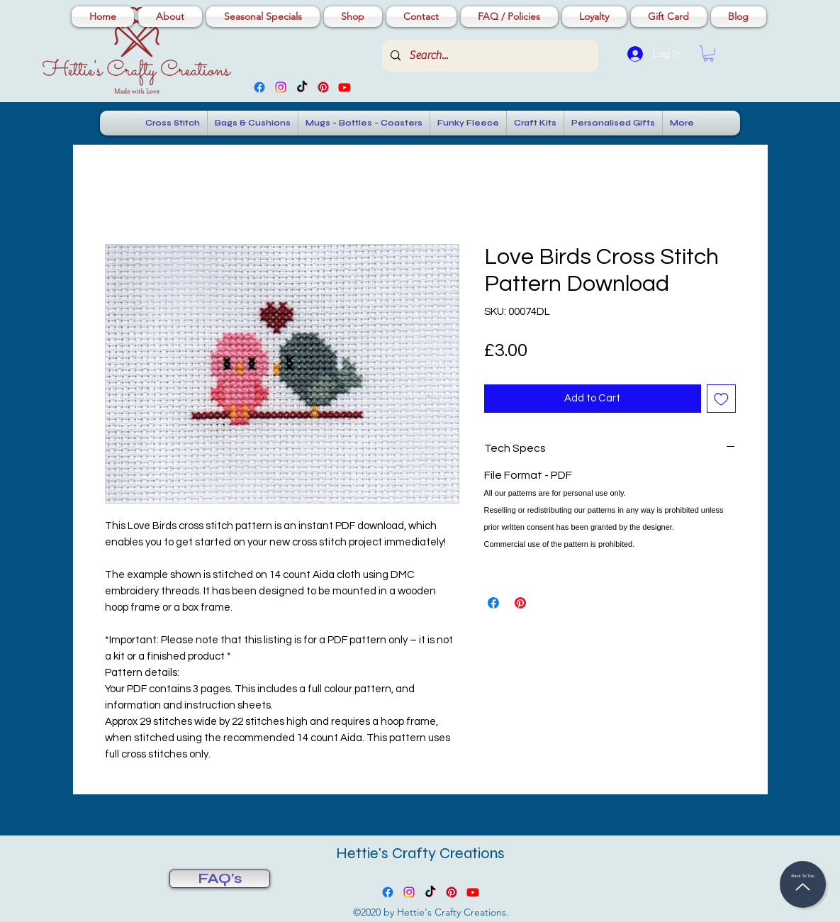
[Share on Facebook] (493, 602)
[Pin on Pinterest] (520, 602)
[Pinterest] (323, 87)
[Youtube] (344, 87)
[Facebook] (259, 87)
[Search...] (489, 56)
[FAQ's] (219, 879)
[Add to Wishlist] (721, 398)
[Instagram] (281, 87)
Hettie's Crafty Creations (420, 853)
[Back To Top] (803, 884)
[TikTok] (302, 87)
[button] (708, 53)
